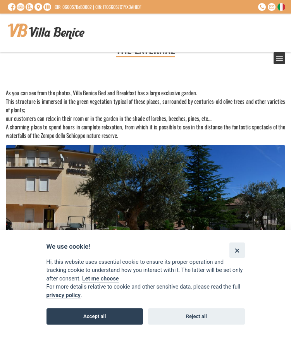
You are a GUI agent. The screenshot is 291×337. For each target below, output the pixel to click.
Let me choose (100, 278)
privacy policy (63, 295)
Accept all (94, 316)
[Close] (237, 250)
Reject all (196, 316)
